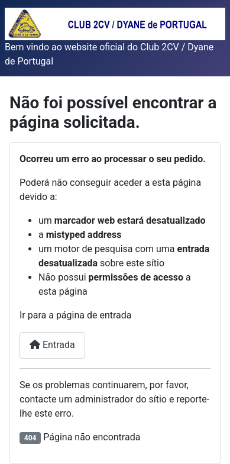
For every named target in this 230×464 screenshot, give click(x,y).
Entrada (52, 344)
